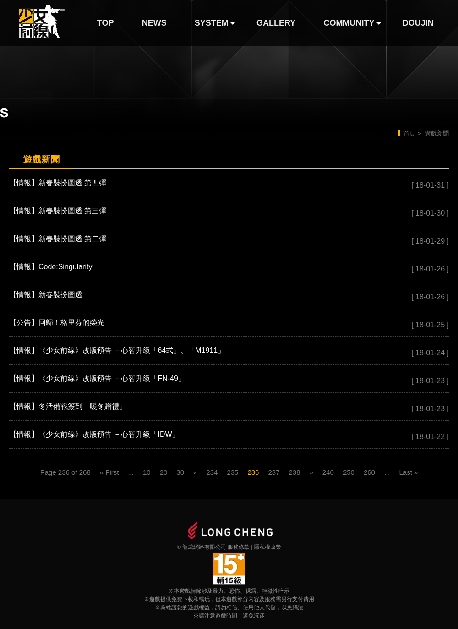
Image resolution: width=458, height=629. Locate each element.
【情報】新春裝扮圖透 (45, 294)
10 (147, 472)
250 (348, 472)
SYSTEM (212, 22)
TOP (105, 22)
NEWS (154, 22)
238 (294, 472)
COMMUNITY (349, 22)
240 (328, 472)
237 (273, 472)
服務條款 (239, 547)
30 (180, 472)
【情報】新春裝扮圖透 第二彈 (57, 239)
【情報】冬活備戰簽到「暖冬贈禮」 (67, 406)
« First (109, 472)
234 (212, 472)
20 (164, 472)
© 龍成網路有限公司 (201, 547)
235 (232, 472)
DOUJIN (418, 22)
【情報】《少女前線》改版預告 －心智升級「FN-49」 (97, 378)
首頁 (409, 133)
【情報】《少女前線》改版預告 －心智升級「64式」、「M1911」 (117, 350)
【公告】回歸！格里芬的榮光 (56, 322)
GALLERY (275, 22)
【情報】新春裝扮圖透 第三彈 (57, 211)
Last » (408, 472)
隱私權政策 (267, 547)
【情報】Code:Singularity (50, 267)
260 (369, 472)
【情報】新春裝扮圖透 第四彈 (57, 183)
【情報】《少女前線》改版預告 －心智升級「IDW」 (94, 434)
